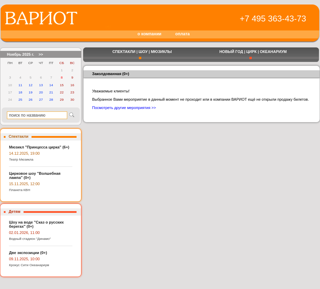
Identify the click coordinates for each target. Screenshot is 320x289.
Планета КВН (19, 190)
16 (72, 85)
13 (41, 85)
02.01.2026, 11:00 (24, 233)
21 (51, 92)
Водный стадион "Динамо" (30, 239)
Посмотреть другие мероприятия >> (124, 108)
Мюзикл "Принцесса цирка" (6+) (39, 147)
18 (20, 92)
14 (51, 85)
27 (41, 99)
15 (62, 85)
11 (20, 85)
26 (31, 99)
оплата (182, 33)
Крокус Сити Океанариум (29, 265)
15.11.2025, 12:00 (24, 184)
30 (72, 99)
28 (51, 99)
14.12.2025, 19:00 (24, 153)
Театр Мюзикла (21, 159)
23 (72, 92)
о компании (149, 33)
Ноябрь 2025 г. (20, 54)
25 (20, 99)
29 (62, 99)
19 (31, 92)
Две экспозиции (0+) (28, 253)
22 (62, 92)
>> (40, 54)
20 (41, 92)
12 (31, 85)
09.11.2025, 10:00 (24, 259)
